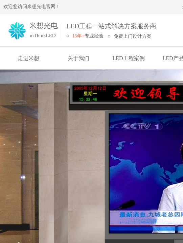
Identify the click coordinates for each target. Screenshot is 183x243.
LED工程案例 (128, 58)
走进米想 (28, 58)
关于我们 (78, 58)
